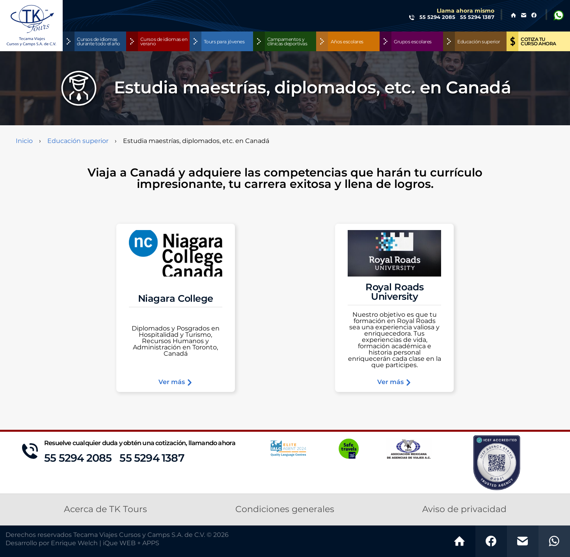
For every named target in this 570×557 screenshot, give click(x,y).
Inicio (24, 141)
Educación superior (77, 141)
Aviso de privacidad (464, 509)
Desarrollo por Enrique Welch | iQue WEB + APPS (82, 543)
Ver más (175, 382)
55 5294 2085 (78, 458)
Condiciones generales (284, 509)
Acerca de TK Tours (105, 509)
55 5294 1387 (151, 458)
